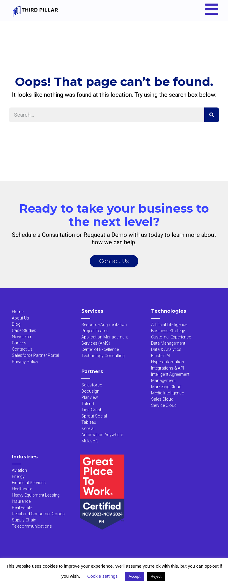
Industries (25, 457)
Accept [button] (134, 576)
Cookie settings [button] (102, 576)
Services (92, 311)
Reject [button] (156, 576)
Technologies (168, 311)
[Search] (211, 114)
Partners (92, 371)
